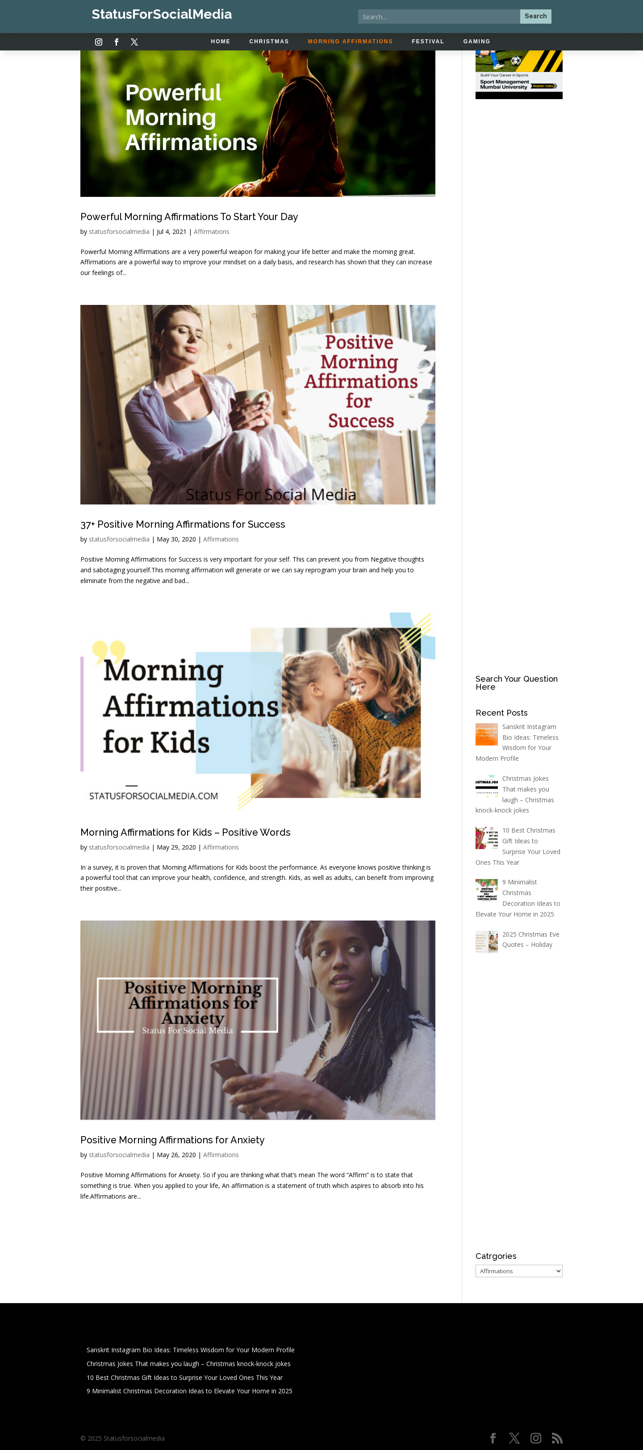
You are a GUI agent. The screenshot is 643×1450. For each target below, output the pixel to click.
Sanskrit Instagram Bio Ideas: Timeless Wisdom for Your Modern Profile (191, 1350)
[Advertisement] (519, 246)
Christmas (269, 41)
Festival (428, 41)
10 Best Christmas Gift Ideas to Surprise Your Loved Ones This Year (185, 1377)
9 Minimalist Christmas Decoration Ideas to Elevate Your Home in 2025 (189, 1391)
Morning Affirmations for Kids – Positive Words (207, 831)
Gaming (477, 41)
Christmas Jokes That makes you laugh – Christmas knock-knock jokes (189, 1363)
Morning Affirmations (350, 41)
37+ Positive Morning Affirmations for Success (203, 523)
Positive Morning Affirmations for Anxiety (191, 1139)
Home (221, 41)
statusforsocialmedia (119, 231)
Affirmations (212, 231)
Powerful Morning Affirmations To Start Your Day (211, 216)
